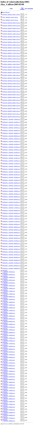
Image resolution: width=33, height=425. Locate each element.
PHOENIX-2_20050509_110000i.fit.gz (11, 216)
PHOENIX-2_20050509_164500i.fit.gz (11, 185)
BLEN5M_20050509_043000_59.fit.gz (11, 45)
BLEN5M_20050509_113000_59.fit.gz (11, 72)
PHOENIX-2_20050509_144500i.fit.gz (11, 122)
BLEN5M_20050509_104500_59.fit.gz (11, 78)
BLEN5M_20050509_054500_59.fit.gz (11, 36)
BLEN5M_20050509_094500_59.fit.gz (11, 94)
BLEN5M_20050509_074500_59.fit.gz (11, 83)
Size (26, 8)
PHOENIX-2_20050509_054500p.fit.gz (8, 274)
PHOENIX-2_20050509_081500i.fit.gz (11, 174)
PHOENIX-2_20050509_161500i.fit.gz (11, 235)
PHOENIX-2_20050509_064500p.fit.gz (8, 318)
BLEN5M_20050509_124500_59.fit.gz (11, 33)
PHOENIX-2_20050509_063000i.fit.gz (11, 210)
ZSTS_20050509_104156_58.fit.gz (10, 17)
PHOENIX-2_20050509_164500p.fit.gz (8, 285)
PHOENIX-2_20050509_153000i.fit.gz (11, 119)
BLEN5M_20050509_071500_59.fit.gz (11, 80)
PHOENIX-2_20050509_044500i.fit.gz (11, 265)
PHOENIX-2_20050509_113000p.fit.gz (8, 337)
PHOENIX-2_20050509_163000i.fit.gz (11, 249)
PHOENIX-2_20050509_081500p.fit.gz (8, 279)
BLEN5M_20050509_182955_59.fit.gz (11, 14)
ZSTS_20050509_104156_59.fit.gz (10, 20)
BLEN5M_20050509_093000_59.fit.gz (11, 100)
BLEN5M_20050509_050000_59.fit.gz (11, 28)
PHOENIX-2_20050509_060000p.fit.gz (8, 321)
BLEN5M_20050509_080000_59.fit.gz (11, 105)
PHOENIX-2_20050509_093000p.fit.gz (8, 357)
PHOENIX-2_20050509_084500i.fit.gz (11, 229)
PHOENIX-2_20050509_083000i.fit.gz (11, 199)
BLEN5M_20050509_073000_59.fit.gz (11, 86)
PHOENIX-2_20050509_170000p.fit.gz (8, 277)
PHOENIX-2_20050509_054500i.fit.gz (11, 224)
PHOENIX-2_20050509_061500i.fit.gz (11, 202)
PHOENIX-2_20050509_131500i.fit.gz (11, 125)
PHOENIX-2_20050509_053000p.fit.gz (8, 323)
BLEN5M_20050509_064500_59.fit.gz (11, 61)
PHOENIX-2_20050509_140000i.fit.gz (11, 133)
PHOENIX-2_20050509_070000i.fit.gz (11, 188)
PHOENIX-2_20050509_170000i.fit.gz (11, 191)
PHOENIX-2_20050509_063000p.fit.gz (8, 368)
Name (11, 8)
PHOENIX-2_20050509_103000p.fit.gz (8, 401)
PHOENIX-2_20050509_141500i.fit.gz (11, 158)
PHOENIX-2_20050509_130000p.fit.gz (8, 307)
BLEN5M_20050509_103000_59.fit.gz (11, 111)
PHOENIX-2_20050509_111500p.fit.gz (8, 359)
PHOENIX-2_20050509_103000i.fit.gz (11, 246)
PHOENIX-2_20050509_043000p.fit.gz (8, 414)
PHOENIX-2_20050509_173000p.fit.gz (8, 392)
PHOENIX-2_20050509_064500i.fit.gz (11, 213)
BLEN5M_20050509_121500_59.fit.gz (11, 53)
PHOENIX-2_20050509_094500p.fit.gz (8, 379)
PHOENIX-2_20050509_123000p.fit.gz (8, 390)
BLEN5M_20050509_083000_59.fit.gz (11, 97)
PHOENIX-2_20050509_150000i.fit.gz (11, 130)
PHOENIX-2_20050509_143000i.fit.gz (11, 180)
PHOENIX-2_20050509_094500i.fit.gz (11, 238)
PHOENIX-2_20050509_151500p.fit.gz (8, 310)
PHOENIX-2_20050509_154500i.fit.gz (11, 127)
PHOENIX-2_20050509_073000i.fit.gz (11, 205)
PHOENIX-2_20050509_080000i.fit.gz (11, 136)
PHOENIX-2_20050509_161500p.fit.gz (8, 376)
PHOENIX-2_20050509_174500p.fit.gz (8, 417)
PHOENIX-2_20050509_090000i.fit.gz (11, 243)
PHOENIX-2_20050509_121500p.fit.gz (8, 354)
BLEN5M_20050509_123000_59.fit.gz (11, 58)
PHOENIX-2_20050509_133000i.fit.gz (11, 149)
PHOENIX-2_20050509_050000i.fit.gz (11, 232)
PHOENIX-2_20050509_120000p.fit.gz (8, 381)
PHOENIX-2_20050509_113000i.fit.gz (11, 171)
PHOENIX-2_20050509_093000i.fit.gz (11, 257)
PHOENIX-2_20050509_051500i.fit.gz (11, 144)
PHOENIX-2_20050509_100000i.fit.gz (11, 227)
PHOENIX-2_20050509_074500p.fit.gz (8, 271)
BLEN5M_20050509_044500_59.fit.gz (11, 22)
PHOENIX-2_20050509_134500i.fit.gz (11, 160)
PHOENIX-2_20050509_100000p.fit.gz (8, 398)
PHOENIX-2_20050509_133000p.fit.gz (8, 370)
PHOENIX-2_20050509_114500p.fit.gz (8, 329)
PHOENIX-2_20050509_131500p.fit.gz (8, 290)
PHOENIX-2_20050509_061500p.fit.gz (8, 282)
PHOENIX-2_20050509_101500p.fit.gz (8, 387)
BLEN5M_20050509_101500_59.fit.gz (11, 114)
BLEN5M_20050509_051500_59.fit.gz (11, 25)
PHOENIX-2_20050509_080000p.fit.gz (8, 296)
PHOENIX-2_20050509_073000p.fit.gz (8, 403)
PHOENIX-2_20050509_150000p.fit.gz (8, 312)
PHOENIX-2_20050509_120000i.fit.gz (11, 166)
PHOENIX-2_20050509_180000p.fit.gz (8, 420)
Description (30, 8)
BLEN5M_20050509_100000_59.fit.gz (11, 108)
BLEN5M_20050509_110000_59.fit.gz (11, 75)
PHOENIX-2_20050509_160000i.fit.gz (11, 182)
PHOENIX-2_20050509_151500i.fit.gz (11, 147)
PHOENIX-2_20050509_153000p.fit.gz (8, 288)
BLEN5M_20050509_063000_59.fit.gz (11, 50)
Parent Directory (6, 12)
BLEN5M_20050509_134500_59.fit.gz (11, 67)
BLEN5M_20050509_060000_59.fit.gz (11, 39)
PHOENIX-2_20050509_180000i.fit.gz (11, 268)
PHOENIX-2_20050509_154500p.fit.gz (8, 299)
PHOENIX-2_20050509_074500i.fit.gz (11, 141)
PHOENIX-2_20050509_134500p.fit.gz (8, 315)
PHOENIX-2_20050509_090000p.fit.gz (8, 348)
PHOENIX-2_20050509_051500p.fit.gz (8, 326)
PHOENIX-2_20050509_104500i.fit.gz (11, 254)
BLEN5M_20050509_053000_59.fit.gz (11, 31)
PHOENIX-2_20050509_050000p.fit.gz (8, 406)
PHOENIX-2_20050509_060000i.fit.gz (11, 196)
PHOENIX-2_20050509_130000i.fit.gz (11, 138)
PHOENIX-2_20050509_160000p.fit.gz (8, 332)
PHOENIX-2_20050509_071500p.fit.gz (8, 409)
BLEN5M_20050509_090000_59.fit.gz (11, 102)
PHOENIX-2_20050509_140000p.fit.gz (8, 301)
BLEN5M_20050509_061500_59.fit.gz (11, 56)
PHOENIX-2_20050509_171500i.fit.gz (11, 207)
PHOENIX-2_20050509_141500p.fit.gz (8, 334)
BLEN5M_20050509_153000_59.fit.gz (11, 42)
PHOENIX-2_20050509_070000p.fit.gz (8, 340)
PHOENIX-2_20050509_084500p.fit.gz (8, 373)
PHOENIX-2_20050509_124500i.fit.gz (11, 152)
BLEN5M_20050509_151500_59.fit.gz (11, 47)
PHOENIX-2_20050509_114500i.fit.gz (11, 169)
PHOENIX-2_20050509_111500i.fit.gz (11, 155)
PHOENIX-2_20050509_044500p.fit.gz (8, 412)
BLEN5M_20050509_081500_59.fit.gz (11, 89)
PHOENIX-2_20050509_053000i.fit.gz (11, 194)
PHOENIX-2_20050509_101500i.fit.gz (11, 240)
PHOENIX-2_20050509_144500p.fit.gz (8, 293)
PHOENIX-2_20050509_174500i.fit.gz (11, 263)
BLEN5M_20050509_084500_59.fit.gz (11, 91)
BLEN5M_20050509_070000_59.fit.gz (11, 69)
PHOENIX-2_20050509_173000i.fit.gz (11, 218)
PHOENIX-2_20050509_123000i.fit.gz (11, 177)
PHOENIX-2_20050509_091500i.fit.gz (11, 251)
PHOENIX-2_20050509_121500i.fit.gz (11, 163)
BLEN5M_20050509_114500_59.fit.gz (11, 64)
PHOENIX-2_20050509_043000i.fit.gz (11, 260)
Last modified (22, 8)
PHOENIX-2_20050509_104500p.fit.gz (8, 345)
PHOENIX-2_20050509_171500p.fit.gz (8, 343)
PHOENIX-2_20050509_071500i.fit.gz (11, 221)
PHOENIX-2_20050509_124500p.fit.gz (8, 362)
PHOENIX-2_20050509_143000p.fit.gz (8, 304)
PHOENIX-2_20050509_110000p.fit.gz (8, 395)
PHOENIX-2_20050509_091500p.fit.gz (8, 351)
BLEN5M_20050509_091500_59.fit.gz (11, 116)
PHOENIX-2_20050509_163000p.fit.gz (8, 384)
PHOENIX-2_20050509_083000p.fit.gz (8, 365)
